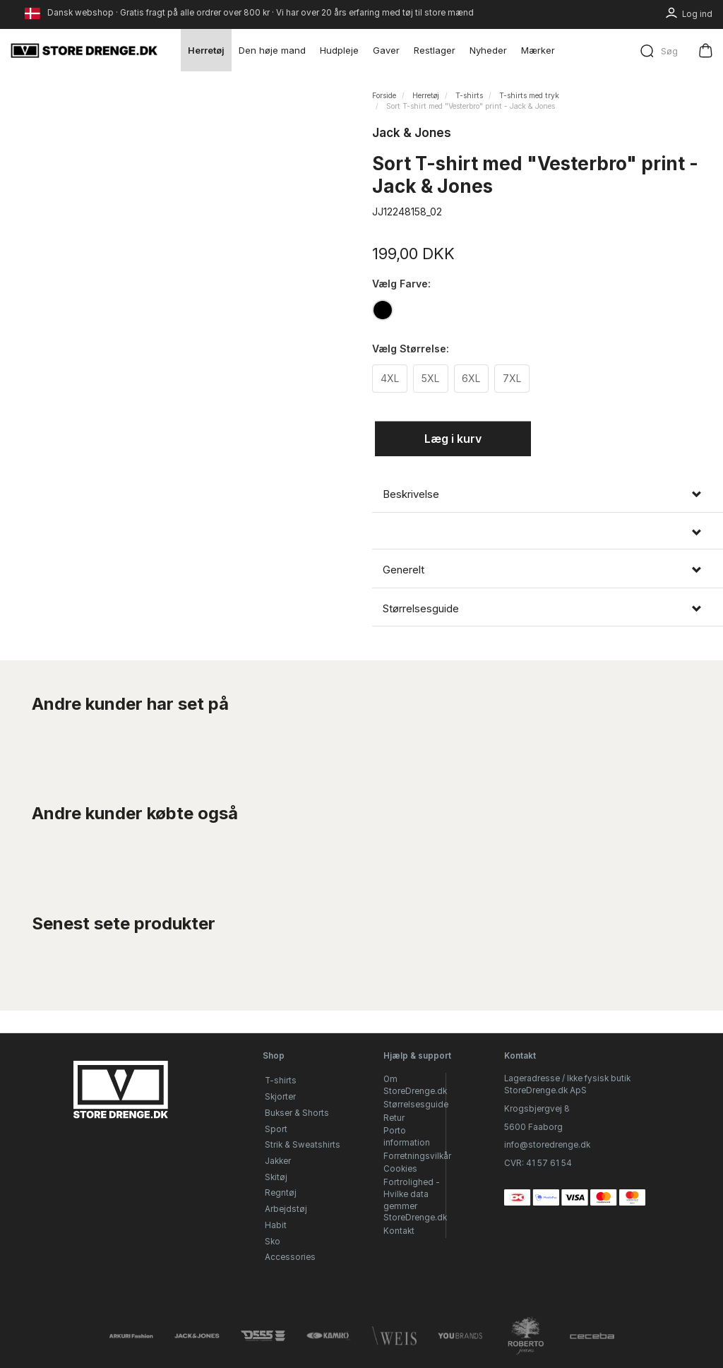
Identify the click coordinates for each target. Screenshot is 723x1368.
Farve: (401, 284)
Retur (394, 1118)
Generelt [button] (403, 570)
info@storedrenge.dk (547, 1145)
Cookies (400, 1169)
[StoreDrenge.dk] (84, 50)
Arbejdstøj (286, 1209)
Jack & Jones (411, 133)
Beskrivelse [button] (411, 494)
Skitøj (276, 1177)
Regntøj (281, 1193)
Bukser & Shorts (297, 1113)
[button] (547, 533)
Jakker (278, 1161)
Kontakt (398, 1231)
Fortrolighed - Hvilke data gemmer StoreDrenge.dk (415, 1200)
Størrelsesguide (415, 1105)
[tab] (547, 494)
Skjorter (280, 1097)
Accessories (290, 1257)
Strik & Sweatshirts (302, 1145)
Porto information (406, 1137)
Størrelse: (410, 349)
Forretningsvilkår (417, 1156)
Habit (276, 1225)
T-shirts (281, 1081)
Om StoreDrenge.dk (415, 1085)
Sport (276, 1129)
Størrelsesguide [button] (421, 608)
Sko (272, 1242)
